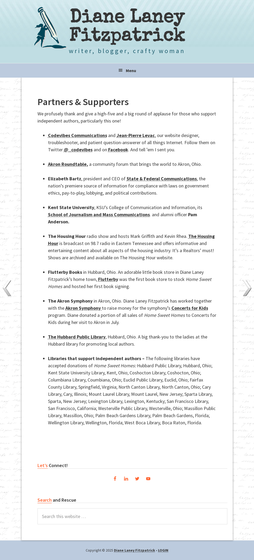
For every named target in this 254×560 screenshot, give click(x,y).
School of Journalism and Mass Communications (99, 214)
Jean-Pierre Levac (136, 135)
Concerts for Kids (189, 308)
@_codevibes (78, 150)
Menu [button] (131, 70)
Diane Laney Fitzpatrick (127, 27)
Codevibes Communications (77, 135)
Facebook (118, 150)
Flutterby (108, 279)
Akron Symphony (83, 308)
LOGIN (163, 550)
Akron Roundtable (67, 164)
